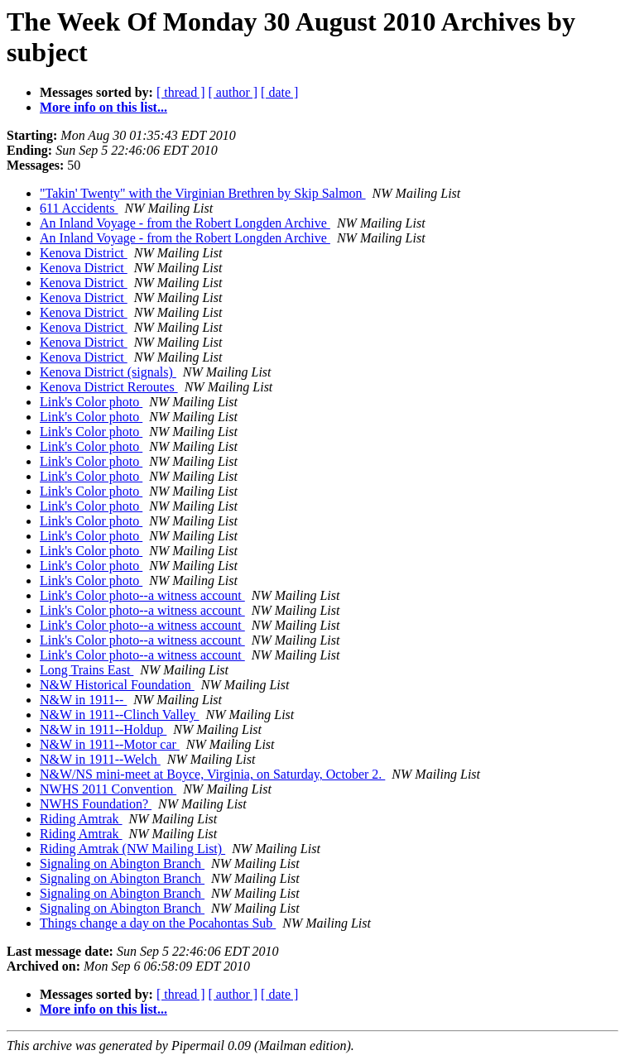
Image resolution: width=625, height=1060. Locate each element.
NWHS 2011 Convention (108, 789)
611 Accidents (79, 208)
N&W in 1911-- (83, 700)
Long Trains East (86, 670)
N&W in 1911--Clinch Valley (120, 714)
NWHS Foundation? (95, 804)
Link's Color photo (91, 402)
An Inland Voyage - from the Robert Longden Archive (185, 223)
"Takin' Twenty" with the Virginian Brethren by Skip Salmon (203, 193)
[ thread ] (180, 92)
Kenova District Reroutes (109, 387)
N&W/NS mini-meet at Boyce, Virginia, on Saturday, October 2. (212, 774)
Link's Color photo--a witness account (142, 595)
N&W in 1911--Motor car (110, 744)
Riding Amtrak (81, 819)
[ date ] (279, 92)
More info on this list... (103, 107)
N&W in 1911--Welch (100, 759)
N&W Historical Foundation (117, 685)
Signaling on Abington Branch (122, 863)
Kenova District (83, 253)
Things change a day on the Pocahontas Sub (158, 923)
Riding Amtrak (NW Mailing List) (132, 849)
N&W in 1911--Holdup (103, 729)
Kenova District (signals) (108, 372)
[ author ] (233, 92)
